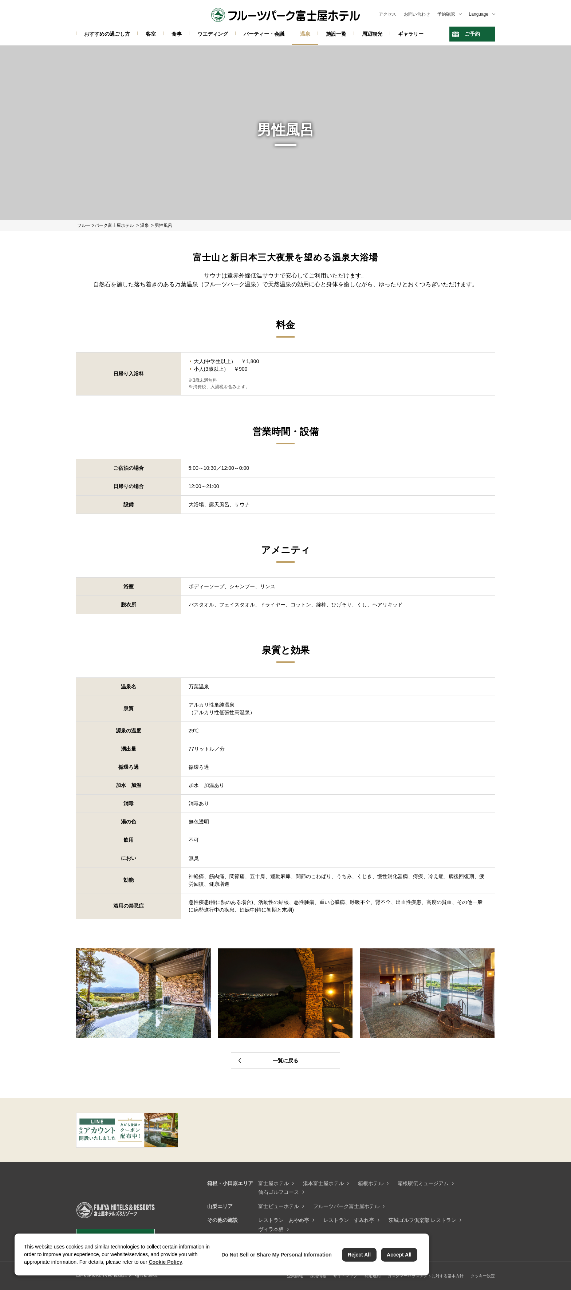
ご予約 (472, 34)
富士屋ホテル (273, 1183)
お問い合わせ (417, 14)
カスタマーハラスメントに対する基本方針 (425, 1276)
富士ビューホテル (278, 1206)
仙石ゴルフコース (278, 1192)
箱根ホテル (370, 1183)
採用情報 (318, 1276)
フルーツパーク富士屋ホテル (346, 1206)
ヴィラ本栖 (271, 1229)
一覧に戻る (285, 1060)
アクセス (387, 14)
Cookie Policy (165, 1262)
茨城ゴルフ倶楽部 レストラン (422, 1220)
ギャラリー (411, 34)
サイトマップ (345, 1276)
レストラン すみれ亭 (348, 1220)
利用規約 (373, 1276)
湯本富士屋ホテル (323, 1183)
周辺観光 (372, 34)
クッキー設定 (483, 1276)
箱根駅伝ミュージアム (423, 1183)
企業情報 (295, 1276)
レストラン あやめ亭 (283, 1220)
